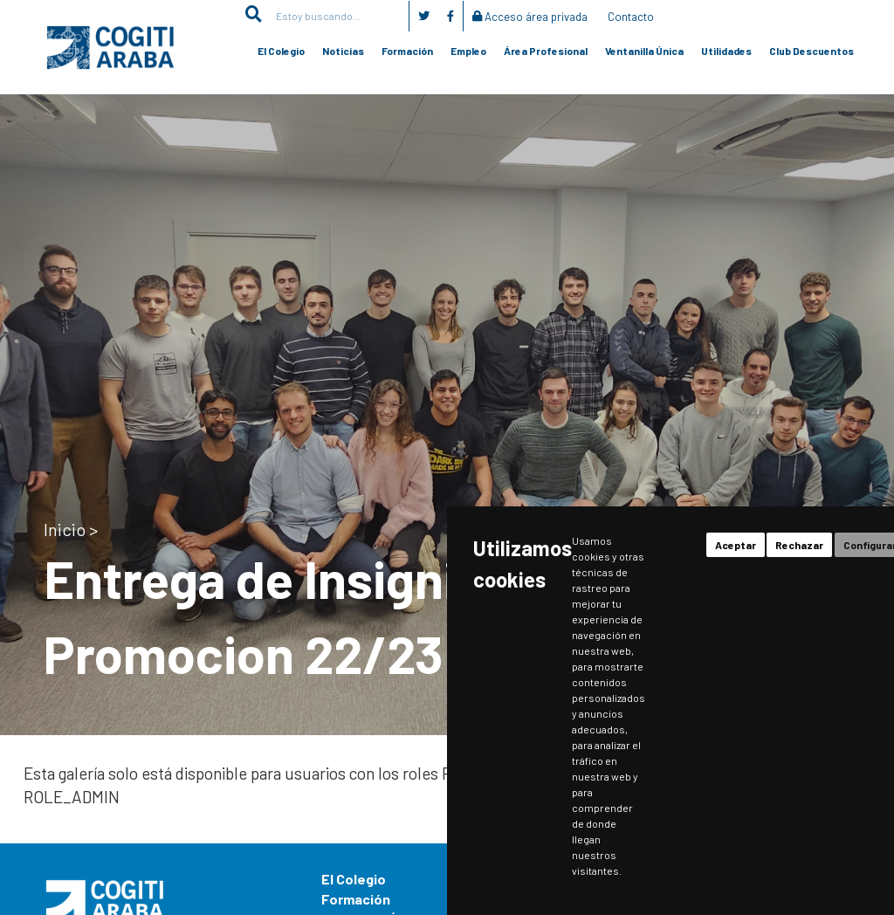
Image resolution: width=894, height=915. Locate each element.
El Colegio (281, 51)
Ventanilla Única (644, 51)
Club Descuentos (811, 51)
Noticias (343, 51)
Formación (407, 51)
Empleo (468, 51)
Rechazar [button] (799, 545)
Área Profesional (546, 51)
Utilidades (726, 51)
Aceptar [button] (735, 545)
